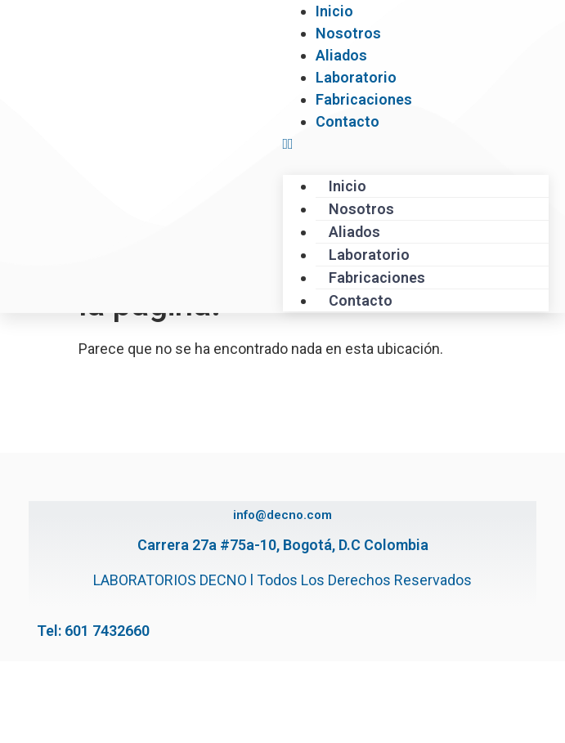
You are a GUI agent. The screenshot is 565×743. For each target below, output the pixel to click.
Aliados (341, 55)
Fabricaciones (364, 99)
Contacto (347, 121)
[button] (416, 143)
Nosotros (348, 33)
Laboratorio (356, 77)
